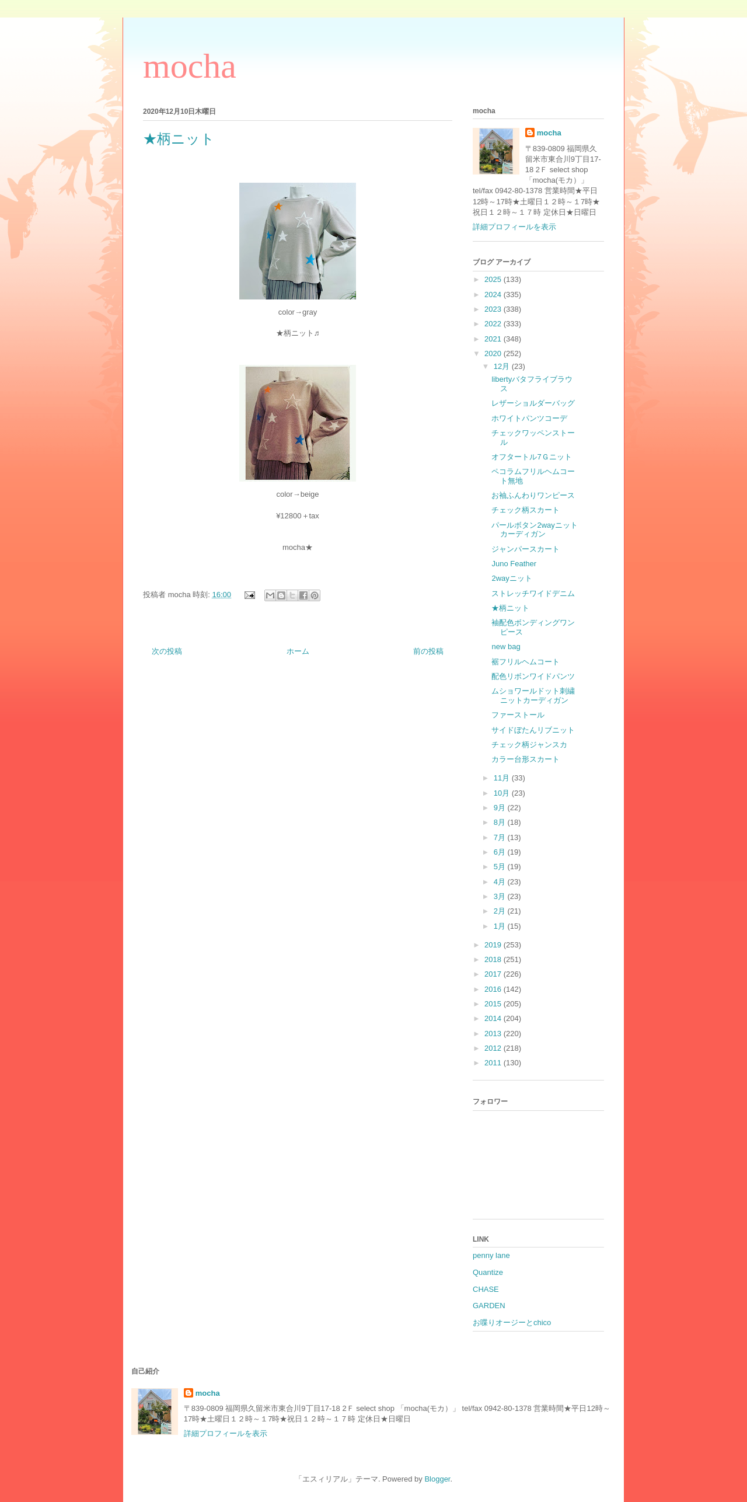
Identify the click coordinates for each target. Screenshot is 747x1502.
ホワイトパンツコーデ (529, 418)
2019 (494, 944)
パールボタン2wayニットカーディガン (534, 530)
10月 (503, 793)
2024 (494, 294)
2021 (494, 338)
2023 (494, 309)
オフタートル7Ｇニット (531, 456)
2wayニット (511, 578)
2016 (494, 989)
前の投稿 (428, 651)
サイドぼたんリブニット (533, 730)
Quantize (488, 1272)
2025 (494, 279)
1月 (501, 926)
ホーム (298, 651)
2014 (494, 1018)
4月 (501, 881)
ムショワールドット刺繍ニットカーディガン (533, 695)
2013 (494, 1033)
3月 (501, 896)
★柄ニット (510, 608)
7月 (501, 837)
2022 (494, 323)
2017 (494, 974)
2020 (494, 353)
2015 (494, 1003)
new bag (505, 646)
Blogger (437, 1479)
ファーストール (517, 714)
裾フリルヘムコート (525, 661)
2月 (501, 911)
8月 (501, 822)
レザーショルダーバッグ (533, 403)
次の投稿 (167, 651)
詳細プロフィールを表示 (514, 226)
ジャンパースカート (525, 549)
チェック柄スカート (525, 510)
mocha (189, 66)
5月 (501, 866)
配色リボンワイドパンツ (533, 676)
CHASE (486, 1289)
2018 (494, 959)
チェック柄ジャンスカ (529, 744)
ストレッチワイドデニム (533, 593)
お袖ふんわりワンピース (533, 495)
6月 (501, 852)
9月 (501, 807)
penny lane (491, 1255)
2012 (494, 1048)
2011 (494, 1062)
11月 (503, 777)
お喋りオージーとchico (512, 1322)
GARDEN (489, 1305)
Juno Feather (513, 563)
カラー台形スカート (525, 759)
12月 (503, 366)
